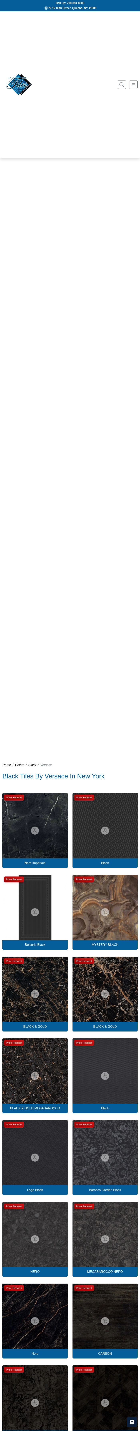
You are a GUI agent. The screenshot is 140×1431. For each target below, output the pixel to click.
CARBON (105, 1353)
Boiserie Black (35, 944)
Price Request (14, 797)
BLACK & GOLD (35, 1026)
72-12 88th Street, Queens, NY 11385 (72, 8)
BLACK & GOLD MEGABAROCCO (35, 1108)
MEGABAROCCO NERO (105, 1271)
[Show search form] (122, 84)
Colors (19, 765)
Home (6, 765)
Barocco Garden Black (105, 1190)
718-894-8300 (75, 3)
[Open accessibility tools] (132, 1422)
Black (32, 765)
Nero (35, 1353)
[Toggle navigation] (133, 84)
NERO (35, 1271)
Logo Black (35, 1190)
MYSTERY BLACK (105, 944)
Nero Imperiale (35, 863)
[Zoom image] (35, 831)
